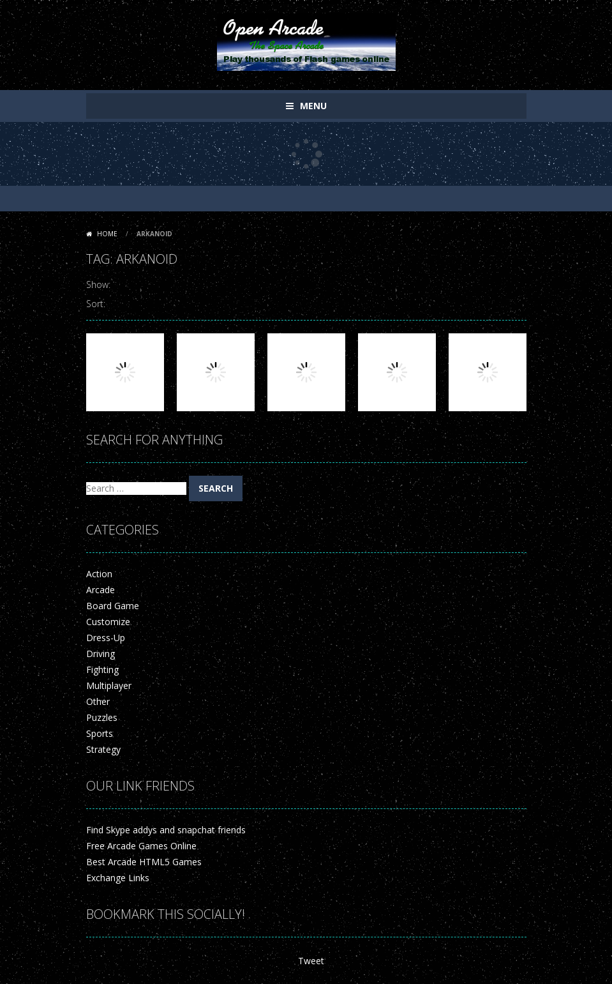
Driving (100, 653)
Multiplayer (108, 685)
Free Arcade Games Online (141, 846)
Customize (108, 622)
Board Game (112, 606)
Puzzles (101, 717)
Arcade (100, 590)
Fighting (102, 669)
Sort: (95, 304)
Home (107, 233)
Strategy (103, 749)
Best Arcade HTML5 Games (144, 862)
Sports (99, 733)
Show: (98, 284)
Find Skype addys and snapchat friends (166, 830)
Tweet (311, 961)
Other (98, 701)
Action (99, 574)
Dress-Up (105, 638)
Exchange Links (117, 878)
